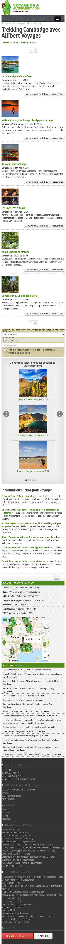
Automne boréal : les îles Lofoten (33, 435)
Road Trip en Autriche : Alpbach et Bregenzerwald (23, 891)
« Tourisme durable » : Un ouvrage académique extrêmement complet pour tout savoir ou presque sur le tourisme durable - (32, 721)
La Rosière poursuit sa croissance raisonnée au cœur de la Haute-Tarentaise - (31, 741)
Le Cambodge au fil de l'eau (17, 76)
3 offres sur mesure (19, 604)
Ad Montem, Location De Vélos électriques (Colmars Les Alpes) (29, 856)
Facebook (6, 812)
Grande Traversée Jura (11, 882)
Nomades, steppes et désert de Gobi (33, 471)
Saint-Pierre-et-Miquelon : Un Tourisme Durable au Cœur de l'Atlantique (32, 885)
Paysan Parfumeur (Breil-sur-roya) (16, 832)
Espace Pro (6, 769)
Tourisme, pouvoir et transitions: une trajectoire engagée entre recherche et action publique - (31, 749)
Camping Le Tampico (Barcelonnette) (18, 859)
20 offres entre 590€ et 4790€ (21, 587)
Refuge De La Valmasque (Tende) (16, 835)
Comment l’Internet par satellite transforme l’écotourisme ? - (30, 715)
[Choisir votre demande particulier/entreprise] (30, 936)
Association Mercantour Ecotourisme (18, 879)
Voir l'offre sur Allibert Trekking (37, 94)
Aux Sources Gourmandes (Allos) (16, 853)
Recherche (19, 42)
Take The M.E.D (8, 909)
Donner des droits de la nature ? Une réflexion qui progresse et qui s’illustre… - (32, 683)
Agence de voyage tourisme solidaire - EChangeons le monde (28, 916)
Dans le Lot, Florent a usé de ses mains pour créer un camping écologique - (30, 690)
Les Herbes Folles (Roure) (12, 865)
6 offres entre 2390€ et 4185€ (21, 596)
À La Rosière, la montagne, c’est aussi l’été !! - (24, 731)
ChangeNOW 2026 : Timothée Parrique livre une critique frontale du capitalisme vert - (32, 675)
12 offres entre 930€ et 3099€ (21, 591)
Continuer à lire (57, 94)
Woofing (5, 888)
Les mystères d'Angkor (14, 208)
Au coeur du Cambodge (14, 164)
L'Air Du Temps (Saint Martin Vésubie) (17, 838)
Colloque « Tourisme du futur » (15, 912)
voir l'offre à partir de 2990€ (18, 613)
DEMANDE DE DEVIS (15, 936)
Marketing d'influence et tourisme (16, 919)
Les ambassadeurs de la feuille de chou (18, 778)
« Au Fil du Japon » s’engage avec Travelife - (24, 695)
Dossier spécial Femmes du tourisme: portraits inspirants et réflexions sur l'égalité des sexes (32, 896)
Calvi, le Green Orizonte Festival (15, 922)
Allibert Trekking (34, 23)
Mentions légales (9, 798)
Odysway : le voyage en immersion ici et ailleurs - (26, 711)
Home (4, 23)
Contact (5, 792)
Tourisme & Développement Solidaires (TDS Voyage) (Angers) (28, 850)
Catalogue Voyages (16, 23)
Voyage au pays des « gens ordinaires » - (23, 700)
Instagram (6, 818)
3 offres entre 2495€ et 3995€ (19, 608)
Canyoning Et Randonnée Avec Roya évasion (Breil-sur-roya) (27, 844)
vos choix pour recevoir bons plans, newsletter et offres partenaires (29, 351)
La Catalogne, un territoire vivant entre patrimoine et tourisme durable (32, 876)
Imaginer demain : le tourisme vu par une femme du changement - (32, 754)
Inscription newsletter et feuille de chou (19, 789)
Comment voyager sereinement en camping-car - (26, 735)
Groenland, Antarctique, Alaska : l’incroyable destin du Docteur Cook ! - (28, 706)
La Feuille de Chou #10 (11, 900)
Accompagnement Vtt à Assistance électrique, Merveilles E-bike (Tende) (33, 847)
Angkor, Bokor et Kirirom (15, 252)
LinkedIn (5, 809)
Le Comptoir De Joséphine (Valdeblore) (18, 841)
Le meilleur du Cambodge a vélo (19, 296)
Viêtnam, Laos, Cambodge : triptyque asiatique (27, 120)
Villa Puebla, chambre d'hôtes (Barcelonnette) (22, 862)
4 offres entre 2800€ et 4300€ (23, 600)
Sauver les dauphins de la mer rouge (17, 903)
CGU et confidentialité (11, 795)
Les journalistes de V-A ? (12, 775)
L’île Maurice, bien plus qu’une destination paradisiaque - (29, 727)
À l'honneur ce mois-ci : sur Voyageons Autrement (27, 669)
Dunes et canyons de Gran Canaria (33, 399)
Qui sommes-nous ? (10, 772)
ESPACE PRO (43, 936)
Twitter (5, 815)
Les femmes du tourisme (12, 906)
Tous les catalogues (10, 829)
